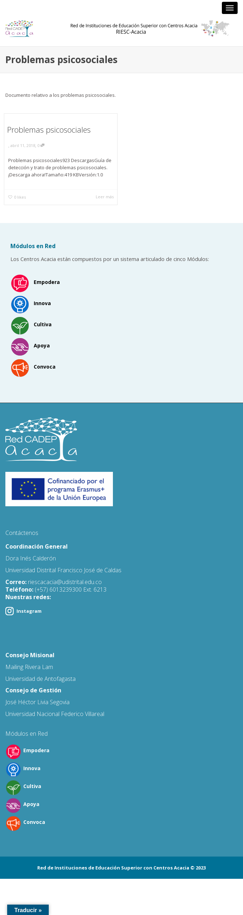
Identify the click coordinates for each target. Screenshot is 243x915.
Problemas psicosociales (49, 129)
